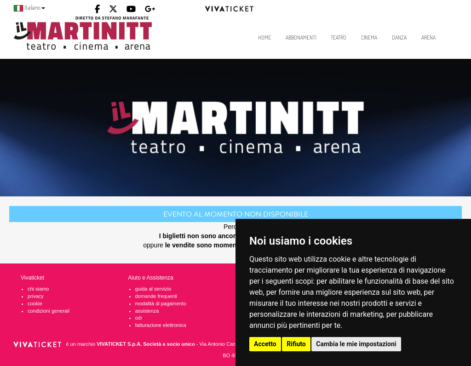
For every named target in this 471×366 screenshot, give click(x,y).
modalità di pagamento (160, 303)
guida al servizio (153, 289)
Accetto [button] (265, 344)
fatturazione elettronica (160, 325)
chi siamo (38, 289)
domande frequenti (156, 296)
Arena (428, 37)
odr (139, 317)
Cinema (369, 37)
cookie (35, 303)
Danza (399, 37)
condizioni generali (48, 311)
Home (264, 37)
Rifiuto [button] (296, 344)
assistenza (147, 311)
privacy (36, 296)
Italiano (29, 7)
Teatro (338, 37)
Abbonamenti (301, 37)
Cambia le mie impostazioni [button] (356, 344)
